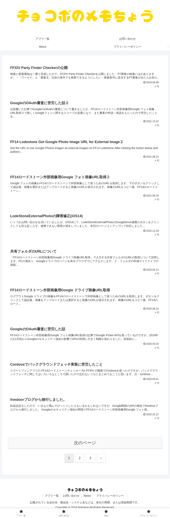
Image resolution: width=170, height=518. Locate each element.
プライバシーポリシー (111, 495)
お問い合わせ (71, 495)
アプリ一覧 (52, 495)
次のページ (85, 442)
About (87, 495)
